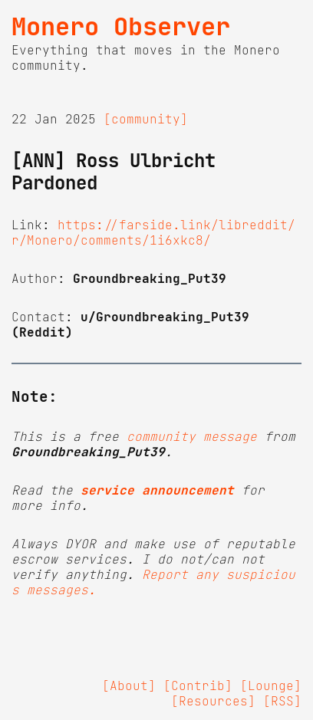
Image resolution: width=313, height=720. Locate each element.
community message (192, 436)
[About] (129, 685)
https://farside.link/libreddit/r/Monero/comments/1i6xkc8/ (153, 232)
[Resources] (213, 700)
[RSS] (282, 700)
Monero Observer (121, 27)
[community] (146, 119)
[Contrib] (197, 685)
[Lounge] (270, 685)
